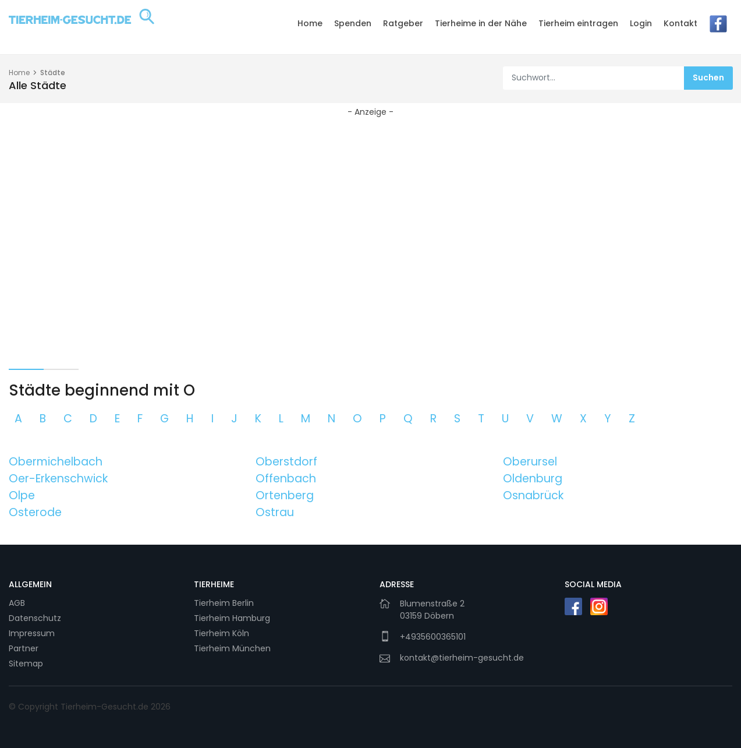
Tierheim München (232, 648)
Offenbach (286, 478)
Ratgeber (403, 23)
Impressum (32, 633)
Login (641, 23)
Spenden (352, 23)
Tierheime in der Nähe (481, 23)
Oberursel (530, 462)
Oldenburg (532, 478)
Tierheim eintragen (578, 23)
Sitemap (26, 663)
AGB (17, 603)
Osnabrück (533, 495)
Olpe (22, 495)
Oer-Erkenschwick (58, 478)
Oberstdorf (286, 462)
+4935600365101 (433, 637)
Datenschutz (35, 618)
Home (309, 23)
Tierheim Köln (221, 633)
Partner (23, 648)
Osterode (35, 512)
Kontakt (680, 23)
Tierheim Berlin (224, 603)
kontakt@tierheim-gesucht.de (462, 658)
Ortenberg (285, 495)
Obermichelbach (55, 462)
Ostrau (275, 512)
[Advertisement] (371, 214)
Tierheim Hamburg (232, 618)
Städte (52, 72)
